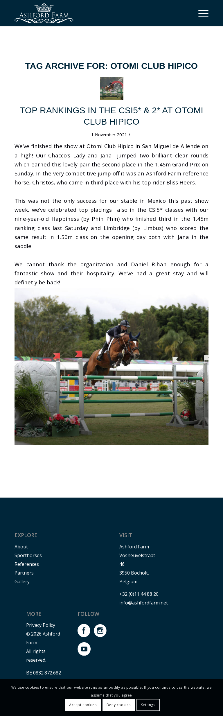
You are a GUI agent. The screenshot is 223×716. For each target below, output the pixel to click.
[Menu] (200, 13)
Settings (148, 704)
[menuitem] (200, 13)
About (21, 546)
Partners (24, 573)
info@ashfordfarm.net (143, 603)
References (27, 564)
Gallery (22, 581)
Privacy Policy (40, 625)
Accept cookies (82, 704)
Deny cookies (119, 704)
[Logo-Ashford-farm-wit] (44, 13)
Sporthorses (28, 555)
